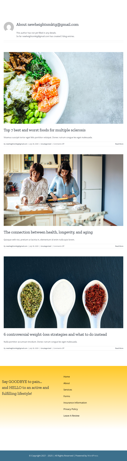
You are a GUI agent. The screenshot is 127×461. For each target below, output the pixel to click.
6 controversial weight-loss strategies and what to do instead (55, 334)
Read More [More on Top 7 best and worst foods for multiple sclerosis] (119, 144)
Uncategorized (46, 144)
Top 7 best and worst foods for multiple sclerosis (45, 130)
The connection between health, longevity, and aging (48, 232)
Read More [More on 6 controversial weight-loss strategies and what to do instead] (119, 348)
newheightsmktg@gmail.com (16, 144)
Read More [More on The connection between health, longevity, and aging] (119, 246)
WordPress (92, 455)
